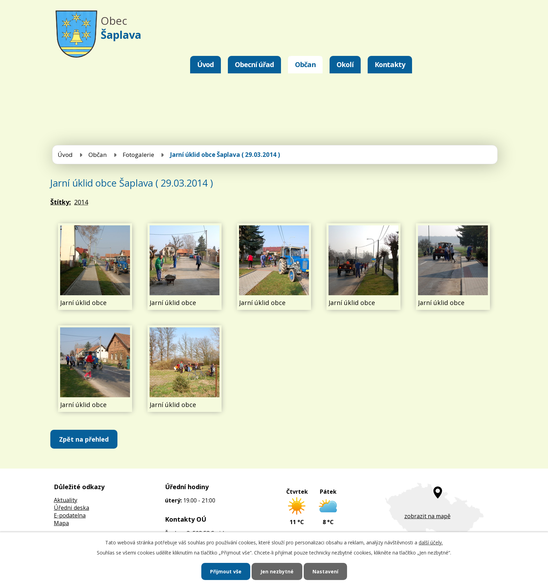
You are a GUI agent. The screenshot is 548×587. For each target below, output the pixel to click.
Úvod (205, 64)
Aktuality (65, 500)
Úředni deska (71, 508)
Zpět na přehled (84, 439)
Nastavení (325, 571)
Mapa (61, 523)
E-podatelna (70, 515)
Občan (305, 64)
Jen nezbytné (277, 571)
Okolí (345, 64)
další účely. (431, 542)
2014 (81, 202)
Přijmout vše (225, 571)
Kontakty (390, 64)
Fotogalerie (138, 155)
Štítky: (60, 202)
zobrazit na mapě (427, 516)
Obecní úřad (254, 64)
